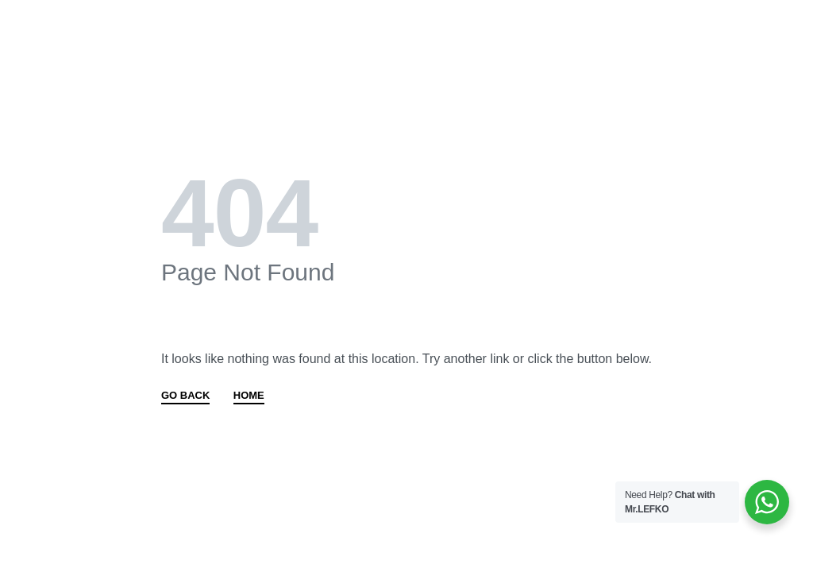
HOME (248, 395)
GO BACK (185, 395)
